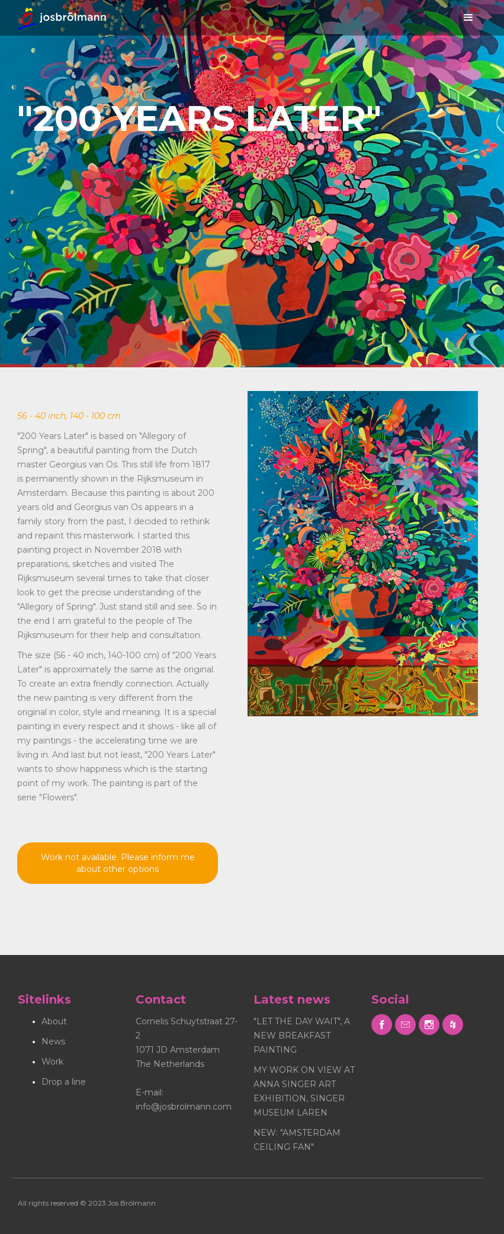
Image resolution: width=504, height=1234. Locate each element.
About (54, 1021)
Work (52, 1061)
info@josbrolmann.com (184, 1106)
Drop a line (63, 1081)
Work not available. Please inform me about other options (118, 863)
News (53, 1041)
